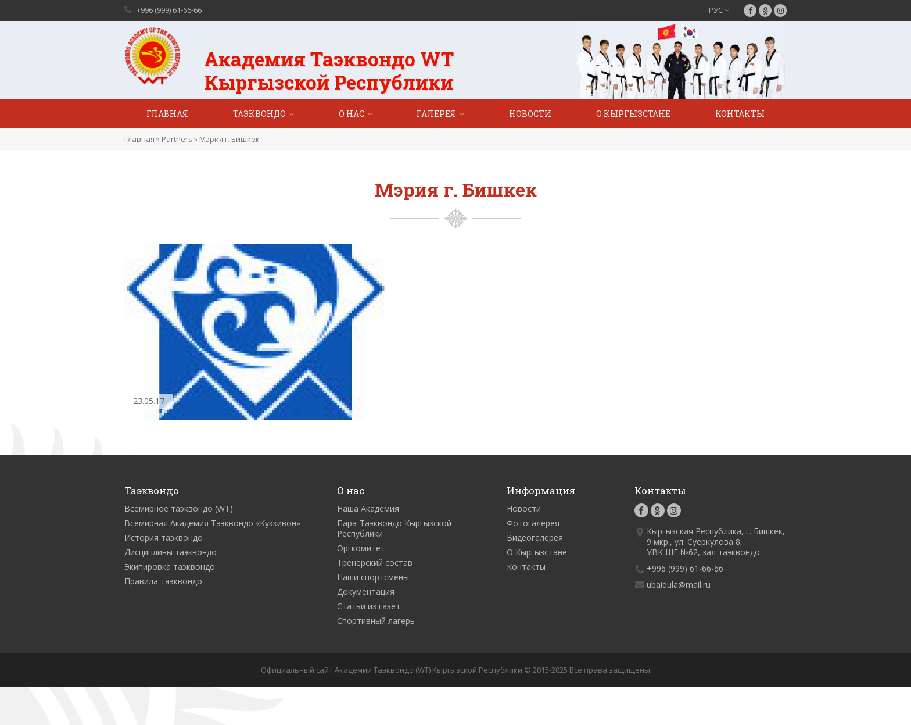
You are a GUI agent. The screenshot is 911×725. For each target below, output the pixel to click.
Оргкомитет (361, 547)
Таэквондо (259, 113)
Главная (167, 113)
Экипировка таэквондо (169, 566)
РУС (719, 10)
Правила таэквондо (163, 581)
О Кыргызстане (633, 113)
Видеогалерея (535, 537)
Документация (365, 591)
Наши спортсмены (373, 577)
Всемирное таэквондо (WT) (178, 508)
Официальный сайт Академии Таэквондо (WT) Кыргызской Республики (391, 670)
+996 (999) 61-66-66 (169, 10)
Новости (530, 113)
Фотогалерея (533, 522)
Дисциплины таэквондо (170, 552)
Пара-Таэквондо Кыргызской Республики (394, 528)
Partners (177, 139)
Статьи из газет (368, 606)
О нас (351, 113)
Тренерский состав (375, 562)
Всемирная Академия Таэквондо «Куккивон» (212, 522)
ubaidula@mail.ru (679, 584)
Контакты (740, 113)
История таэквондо (163, 537)
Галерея (436, 113)
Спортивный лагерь (376, 620)
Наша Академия (368, 508)
